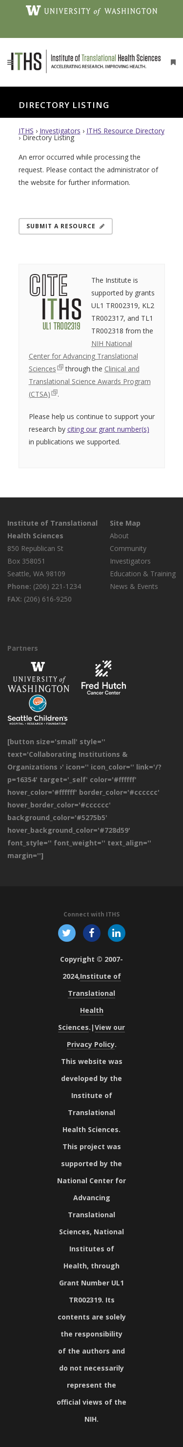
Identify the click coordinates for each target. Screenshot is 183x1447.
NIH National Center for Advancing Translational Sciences (83, 356)
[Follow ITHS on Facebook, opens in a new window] (91, 932)
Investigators (60, 130)
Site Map (125, 523)
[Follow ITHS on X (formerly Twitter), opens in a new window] (66, 932)
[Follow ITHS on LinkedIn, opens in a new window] (116, 932)
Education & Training (143, 573)
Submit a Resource (65, 226)
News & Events (134, 586)
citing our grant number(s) (108, 429)
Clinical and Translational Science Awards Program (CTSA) (90, 381)
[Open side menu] (171, 62)
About (119, 535)
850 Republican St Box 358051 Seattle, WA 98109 (36, 561)
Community (128, 548)
